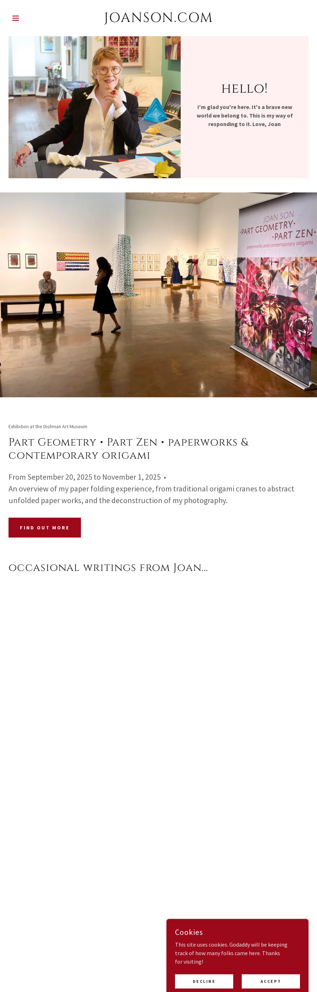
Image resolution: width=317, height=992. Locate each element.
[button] (31, 18)
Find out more (45, 527)
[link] (159, 19)
